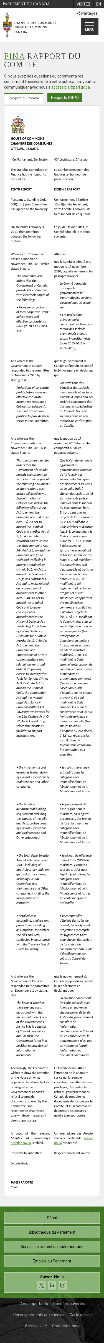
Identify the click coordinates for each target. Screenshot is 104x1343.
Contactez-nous (66, 1326)
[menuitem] (83, 4)
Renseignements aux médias (38, 1315)
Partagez (87, 13)
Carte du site (81, 1315)
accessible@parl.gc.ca (70, 87)
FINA (14, 57)
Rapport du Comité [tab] (24, 98)
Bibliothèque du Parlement (52, 1232)
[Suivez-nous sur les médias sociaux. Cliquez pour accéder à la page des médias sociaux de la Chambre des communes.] (52, 1282)
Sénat (52, 1218)
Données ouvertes (69, 1303)
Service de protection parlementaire (52, 1246)
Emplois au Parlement (52, 1261)
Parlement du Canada (26, 4)
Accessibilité (36, 1326)
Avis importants (34, 1303)
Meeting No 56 (21, 1143)
